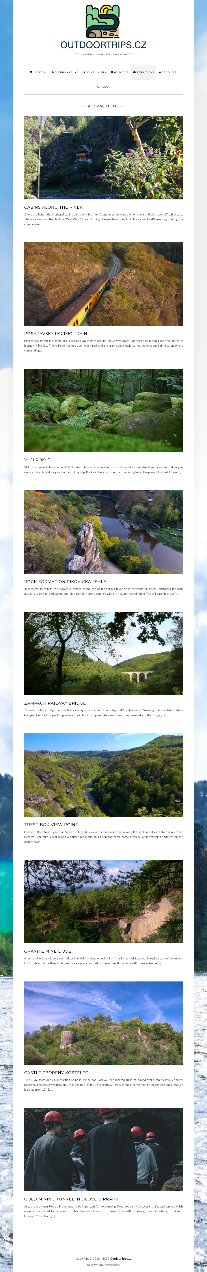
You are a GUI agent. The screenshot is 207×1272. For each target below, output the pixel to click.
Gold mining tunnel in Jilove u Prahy (71, 1199)
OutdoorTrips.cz (120, 1258)
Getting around (65, 72)
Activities (119, 72)
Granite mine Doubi (48, 951)
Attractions (143, 72)
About (103, 86)
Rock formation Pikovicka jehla (65, 581)
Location (38, 72)
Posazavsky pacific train (55, 333)
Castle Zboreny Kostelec (56, 1072)
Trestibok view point (51, 824)
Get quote (168, 72)
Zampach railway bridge (55, 703)
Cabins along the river (53, 207)
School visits (95, 72)
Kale (90, 1264)
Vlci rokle (37, 460)
